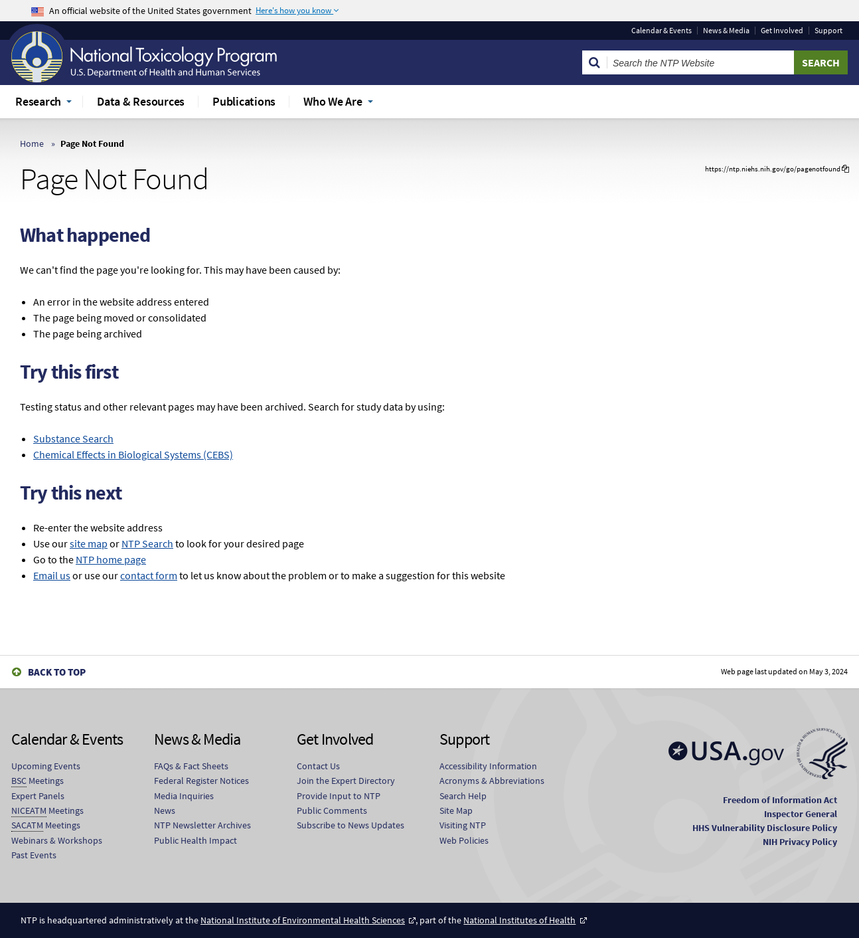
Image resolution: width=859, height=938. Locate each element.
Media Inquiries (184, 796)
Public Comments (332, 810)
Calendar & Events (661, 31)
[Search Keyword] (700, 62)
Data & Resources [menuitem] (141, 101)
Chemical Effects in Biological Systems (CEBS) (133, 454)
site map (89, 543)
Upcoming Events (45, 766)
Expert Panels (37, 796)
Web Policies (464, 840)
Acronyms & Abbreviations (491, 781)
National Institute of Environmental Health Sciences (302, 920)
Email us (51, 575)
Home (32, 143)
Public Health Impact (195, 840)
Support (828, 31)
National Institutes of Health (519, 920)
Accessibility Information (488, 766)
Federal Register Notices (201, 781)
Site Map (456, 810)
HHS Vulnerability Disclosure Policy (764, 828)
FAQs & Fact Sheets (191, 766)
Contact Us (318, 766)
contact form (148, 575)
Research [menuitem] (38, 101)
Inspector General (800, 814)
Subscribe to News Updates (350, 825)
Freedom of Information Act (780, 800)
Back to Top (57, 672)
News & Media (726, 31)
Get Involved (782, 31)
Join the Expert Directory (346, 781)
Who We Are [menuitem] (332, 101)
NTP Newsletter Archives (202, 825)
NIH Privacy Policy (800, 842)
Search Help (463, 796)
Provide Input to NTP (338, 796)
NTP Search (147, 543)
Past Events (33, 855)
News (164, 810)
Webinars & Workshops (56, 840)
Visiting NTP (462, 825)
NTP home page (111, 559)
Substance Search (73, 438)
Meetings (37, 781)
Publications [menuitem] (243, 101)
